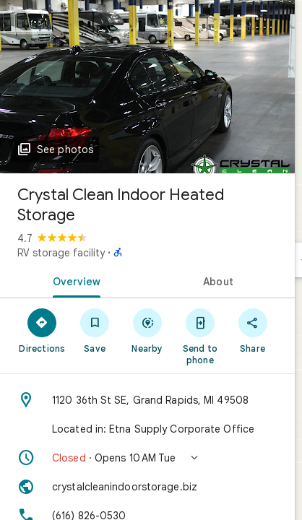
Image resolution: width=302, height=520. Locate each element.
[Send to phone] (199, 336)
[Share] (252, 330)
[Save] (95, 330)
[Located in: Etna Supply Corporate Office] (147, 429)
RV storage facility (61, 252)
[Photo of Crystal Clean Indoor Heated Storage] (147, 86)
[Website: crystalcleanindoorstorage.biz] (147, 486)
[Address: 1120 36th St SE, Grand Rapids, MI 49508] (147, 400)
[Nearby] (147, 330)
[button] (147, 457)
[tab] (73, 280)
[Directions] (42, 330)
